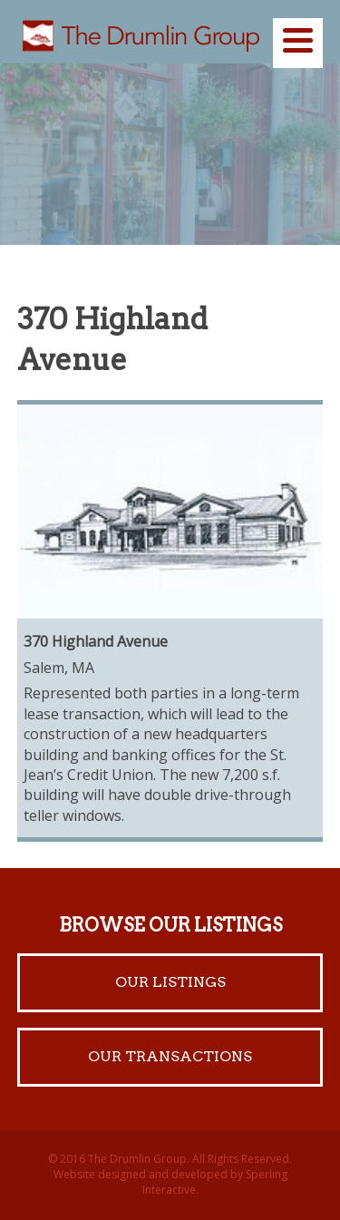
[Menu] (298, 43)
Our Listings (170, 982)
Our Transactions (170, 1056)
